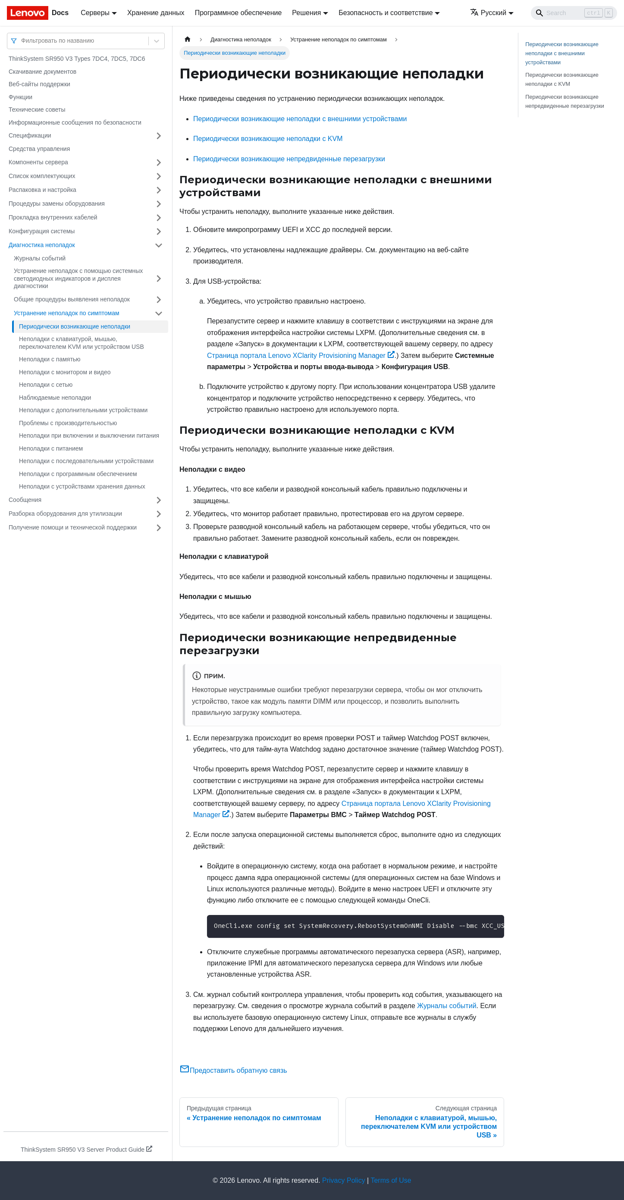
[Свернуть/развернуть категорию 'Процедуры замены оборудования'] (158, 204)
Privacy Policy (343, 1180)
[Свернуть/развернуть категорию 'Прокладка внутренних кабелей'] (158, 218)
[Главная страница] (187, 39)
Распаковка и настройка (42, 189)
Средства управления (39, 148)
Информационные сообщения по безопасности (75, 122)
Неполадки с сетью (45, 384)
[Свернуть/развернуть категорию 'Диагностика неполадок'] (158, 245)
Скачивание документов (42, 71)
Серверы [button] (95, 12)
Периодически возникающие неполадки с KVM (268, 138)
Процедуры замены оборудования (57, 203)
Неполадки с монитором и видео (65, 372)
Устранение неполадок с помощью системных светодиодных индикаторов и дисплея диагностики (78, 278)
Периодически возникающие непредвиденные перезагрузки (289, 159)
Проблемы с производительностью (68, 423)
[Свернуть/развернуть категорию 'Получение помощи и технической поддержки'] (158, 528)
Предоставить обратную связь (233, 1070)
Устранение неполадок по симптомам (66, 313)
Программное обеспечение (238, 12)
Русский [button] (488, 12)
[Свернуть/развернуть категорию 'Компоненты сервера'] (158, 162)
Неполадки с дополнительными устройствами (83, 410)
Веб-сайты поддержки (39, 84)
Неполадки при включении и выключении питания (89, 435)
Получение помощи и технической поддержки (73, 527)
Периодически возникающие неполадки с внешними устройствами (300, 118)
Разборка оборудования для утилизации (65, 513)
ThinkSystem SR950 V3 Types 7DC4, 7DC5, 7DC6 (77, 58)
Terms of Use (390, 1180)
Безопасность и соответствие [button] (386, 12)
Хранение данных (156, 12)
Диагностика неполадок (42, 244)
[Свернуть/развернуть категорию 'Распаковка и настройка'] (158, 190)
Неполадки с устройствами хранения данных (82, 486)
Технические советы (37, 109)
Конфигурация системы (42, 231)
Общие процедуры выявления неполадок (72, 299)
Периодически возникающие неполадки (74, 326)
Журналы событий (40, 258)
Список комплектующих (42, 175)
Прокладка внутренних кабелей (53, 217)
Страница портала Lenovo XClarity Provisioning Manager (301, 355)
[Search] (574, 13)
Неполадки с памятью (50, 359)
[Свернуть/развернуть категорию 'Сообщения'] (158, 500)
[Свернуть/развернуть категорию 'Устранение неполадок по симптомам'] (158, 313)
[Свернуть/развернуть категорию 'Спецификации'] (158, 136)
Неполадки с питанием (51, 448)
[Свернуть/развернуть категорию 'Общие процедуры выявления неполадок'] (158, 300)
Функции (20, 97)
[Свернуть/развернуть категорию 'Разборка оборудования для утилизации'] (158, 514)
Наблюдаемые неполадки (55, 397)
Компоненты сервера (38, 162)
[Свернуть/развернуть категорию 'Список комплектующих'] (158, 176)
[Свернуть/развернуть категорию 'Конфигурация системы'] (158, 231)
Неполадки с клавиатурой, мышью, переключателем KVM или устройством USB (81, 342)
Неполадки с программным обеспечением (78, 473)
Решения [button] (306, 12)
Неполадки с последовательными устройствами (86, 460)
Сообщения (25, 499)
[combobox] (22, 41)
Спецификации (30, 135)
